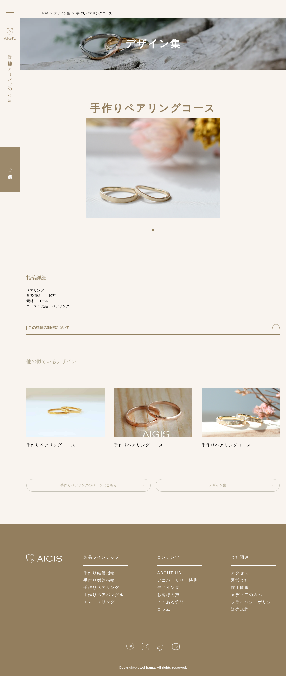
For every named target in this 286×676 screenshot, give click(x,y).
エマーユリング (99, 602)
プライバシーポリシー (253, 602)
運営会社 (240, 580)
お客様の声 (168, 595)
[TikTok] (160, 647)
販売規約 (240, 609)
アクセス (240, 573)
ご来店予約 (10, 169)
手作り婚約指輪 (99, 580)
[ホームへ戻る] (44, 558)
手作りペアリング (101, 588)
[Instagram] (145, 647)
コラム (164, 609)
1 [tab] (155, 232)
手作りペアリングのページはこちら (102, 485)
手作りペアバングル (103, 595)
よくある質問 (170, 602)
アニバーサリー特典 (177, 580)
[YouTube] (176, 647)
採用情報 (240, 588)
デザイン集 (241, 485)
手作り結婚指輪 (99, 573)
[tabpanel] (153, 168)
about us (169, 573)
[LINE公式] (130, 647)
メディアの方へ (246, 595)
